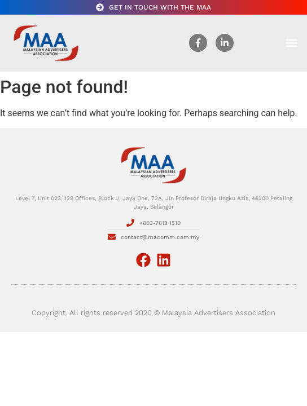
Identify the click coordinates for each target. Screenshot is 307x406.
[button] (292, 43)
